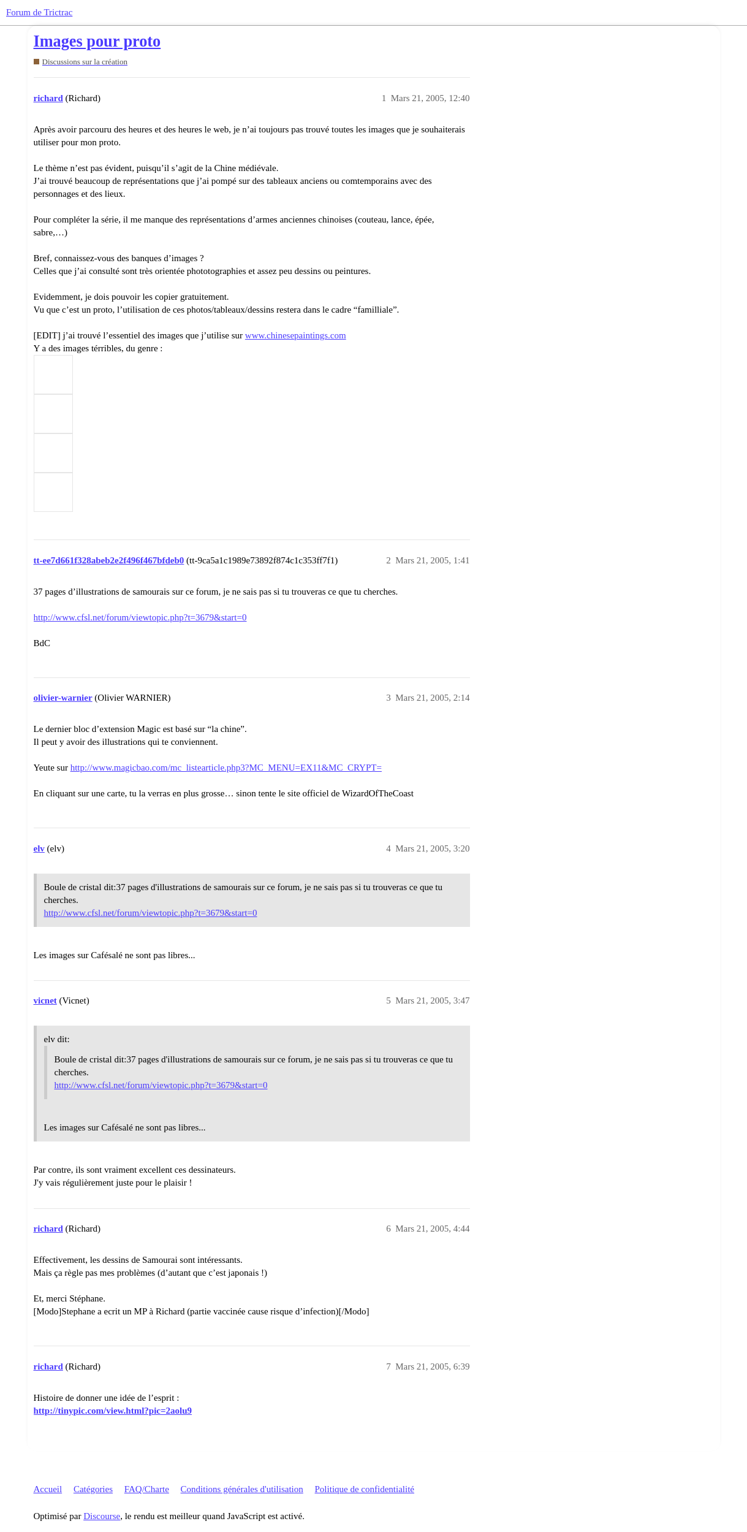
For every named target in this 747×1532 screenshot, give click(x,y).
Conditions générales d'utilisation (242, 1489)
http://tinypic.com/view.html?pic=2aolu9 (113, 1411)
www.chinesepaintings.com (295, 335)
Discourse (101, 1516)
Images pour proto (97, 41)
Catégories (93, 1489)
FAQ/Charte (146, 1489)
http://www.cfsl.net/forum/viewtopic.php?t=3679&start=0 (140, 617)
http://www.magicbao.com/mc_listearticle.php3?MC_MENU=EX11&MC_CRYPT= (226, 767)
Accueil (48, 1489)
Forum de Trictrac (39, 12)
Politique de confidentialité (364, 1489)
